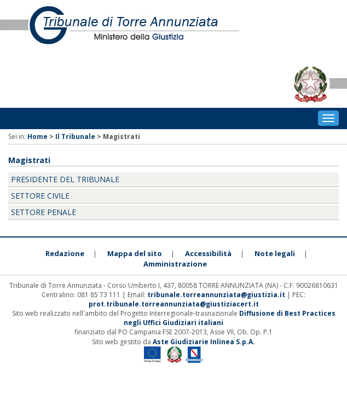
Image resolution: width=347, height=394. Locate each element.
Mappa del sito (134, 253)
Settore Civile (40, 195)
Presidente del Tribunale (65, 179)
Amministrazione (175, 264)
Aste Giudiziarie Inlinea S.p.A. (204, 341)
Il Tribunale (75, 136)
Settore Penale (43, 212)
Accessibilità (208, 253)
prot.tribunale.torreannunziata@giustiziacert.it (174, 304)
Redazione (64, 253)
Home (37, 136)
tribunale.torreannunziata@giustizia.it (217, 294)
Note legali (275, 253)
